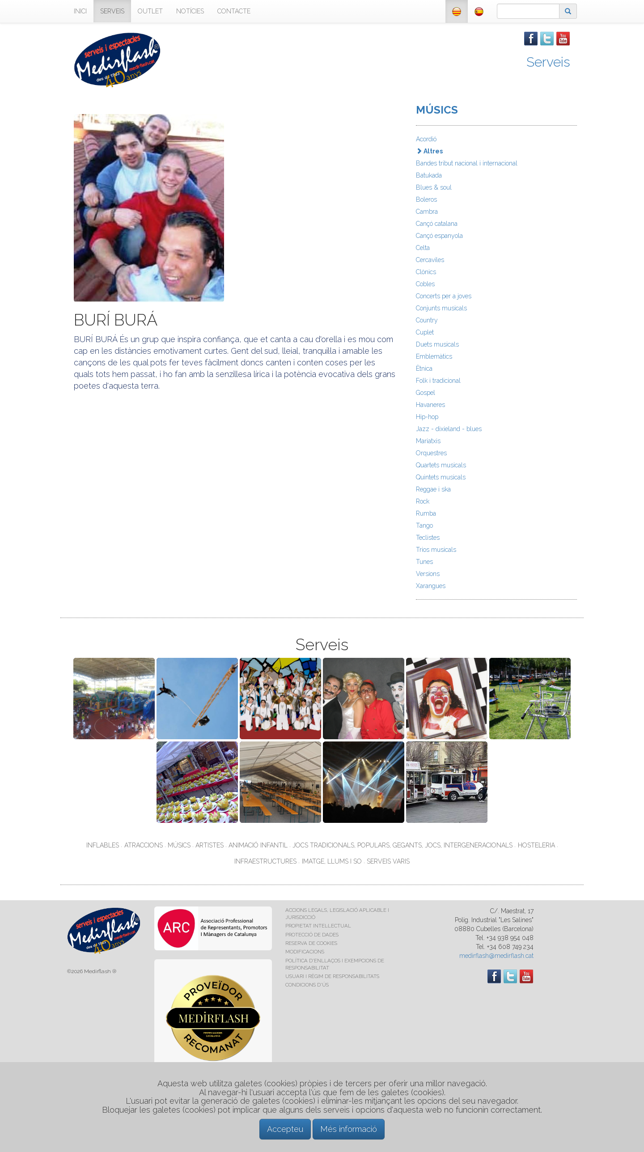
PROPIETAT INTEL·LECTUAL (318, 926)
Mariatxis (428, 441)
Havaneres (430, 404)
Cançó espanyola (439, 235)
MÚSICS (437, 109)
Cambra (427, 211)
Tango (424, 525)
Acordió (426, 139)
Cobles (425, 284)
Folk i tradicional (438, 380)
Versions (428, 573)
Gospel (425, 392)
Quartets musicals (441, 465)
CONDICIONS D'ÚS (307, 985)
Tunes (424, 561)
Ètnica (424, 368)
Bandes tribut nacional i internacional (466, 163)
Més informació (348, 1129)
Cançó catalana (437, 223)
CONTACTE (233, 11)
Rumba (426, 513)
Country (427, 320)
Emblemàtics (434, 356)
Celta (423, 247)
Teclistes (428, 537)
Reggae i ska (433, 489)
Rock (422, 501)
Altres (429, 151)
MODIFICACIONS (304, 952)
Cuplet (425, 332)
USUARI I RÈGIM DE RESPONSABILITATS (332, 976)
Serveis (548, 62)
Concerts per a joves (443, 296)
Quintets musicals (441, 477)
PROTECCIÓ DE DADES (312, 935)
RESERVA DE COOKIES (311, 943)
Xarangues (430, 585)
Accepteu (285, 1129)
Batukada (429, 175)
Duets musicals (437, 344)
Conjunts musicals (441, 308)
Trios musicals (436, 549)
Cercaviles (430, 259)
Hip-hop (427, 416)
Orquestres (431, 453)
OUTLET (150, 11)
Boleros (426, 199)
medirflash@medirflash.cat (496, 955)
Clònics (426, 271)
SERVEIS (112, 11)
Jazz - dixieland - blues (449, 428)
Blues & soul (434, 187)
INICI (80, 11)
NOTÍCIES (190, 11)
